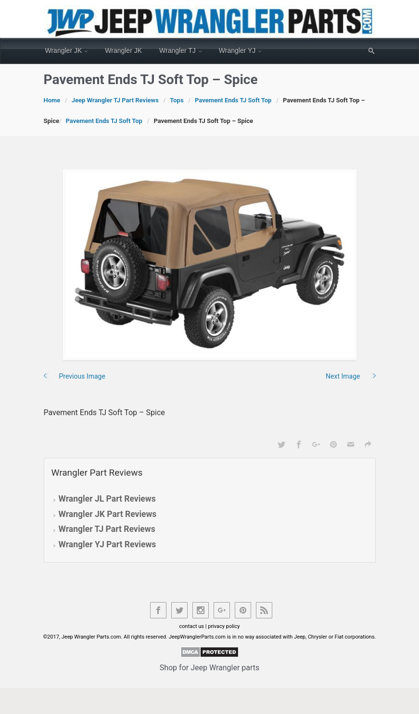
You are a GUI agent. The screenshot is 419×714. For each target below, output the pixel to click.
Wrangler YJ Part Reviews (107, 544)
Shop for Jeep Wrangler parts (210, 667)
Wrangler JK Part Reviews (108, 514)
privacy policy (224, 626)
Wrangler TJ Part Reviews (107, 529)
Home (52, 100)
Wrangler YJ (237, 50)
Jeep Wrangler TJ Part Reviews (115, 100)
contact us (191, 626)
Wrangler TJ (177, 50)
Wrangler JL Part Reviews (107, 499)
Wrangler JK (63, 50)
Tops (176, 100)
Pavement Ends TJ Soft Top (233, 100)
